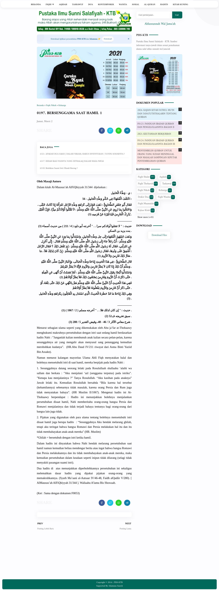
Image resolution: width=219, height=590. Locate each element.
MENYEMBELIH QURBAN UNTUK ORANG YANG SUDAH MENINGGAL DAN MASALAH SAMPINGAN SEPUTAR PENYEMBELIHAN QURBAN (157, 156)
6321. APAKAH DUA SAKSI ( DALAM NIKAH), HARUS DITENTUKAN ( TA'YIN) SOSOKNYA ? (82, 154)
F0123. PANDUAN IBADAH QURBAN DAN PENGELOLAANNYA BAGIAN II (155, 126)
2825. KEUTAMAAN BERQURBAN (154, 134)
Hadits (164, 4)
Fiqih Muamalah (148, 203)
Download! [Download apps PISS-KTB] (108, 39)
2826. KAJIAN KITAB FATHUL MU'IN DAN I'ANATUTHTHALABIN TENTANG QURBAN (157, 113)
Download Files (159, 235)
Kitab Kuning (180, 4)
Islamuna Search (116, 586)
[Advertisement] (84, 557)
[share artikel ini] (102, 131)
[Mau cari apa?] (154, 14)
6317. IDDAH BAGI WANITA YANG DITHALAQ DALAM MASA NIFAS (72, 161)
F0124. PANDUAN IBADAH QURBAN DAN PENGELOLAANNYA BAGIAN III (156, 142)
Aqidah (63, 4)
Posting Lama (125, 529)
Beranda (36, 4)
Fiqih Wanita (166, 197)
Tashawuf (77, 4)
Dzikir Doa (145, 197)
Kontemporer (106, 4)
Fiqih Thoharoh (148, 184)
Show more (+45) (145, 217)
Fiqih (50, 4)
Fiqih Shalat (146, 177)
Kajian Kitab (146, 210)
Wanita (123, 4)
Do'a (90, 4)
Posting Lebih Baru (45, 529)
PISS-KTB (142, 35)
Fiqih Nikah (146, 190)
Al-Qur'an (149, 4)
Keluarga (165, 190)
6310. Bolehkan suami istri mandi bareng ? (59, 168)
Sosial (135, 4)
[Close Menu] (128, 39)
